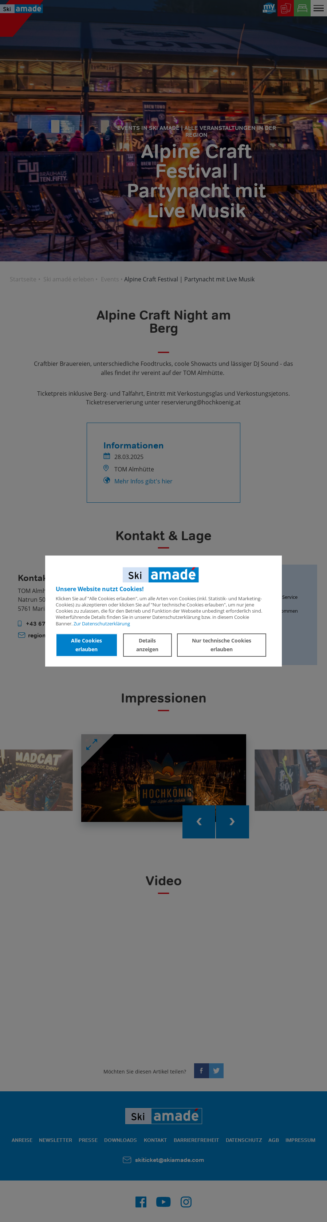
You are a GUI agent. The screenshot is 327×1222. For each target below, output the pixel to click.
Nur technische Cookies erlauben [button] (221, 645)
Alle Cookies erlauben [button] (86, 645)
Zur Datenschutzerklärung (102, 623)
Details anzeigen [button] (147, 645)
